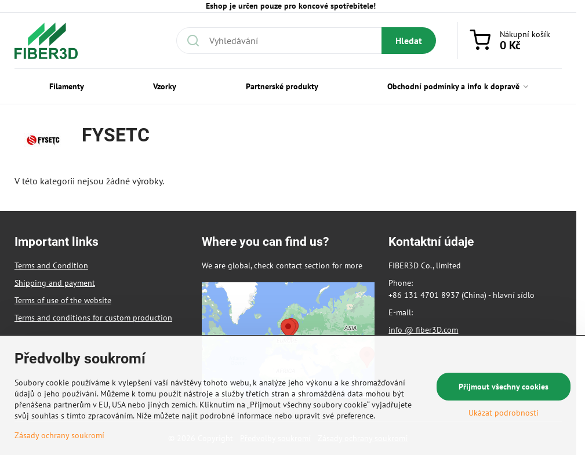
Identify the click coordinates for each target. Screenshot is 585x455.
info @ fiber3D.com (423, 330)
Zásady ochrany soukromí (59, 435)
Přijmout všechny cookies (503, 386)
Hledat (408, 40)
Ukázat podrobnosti (503, 412)
